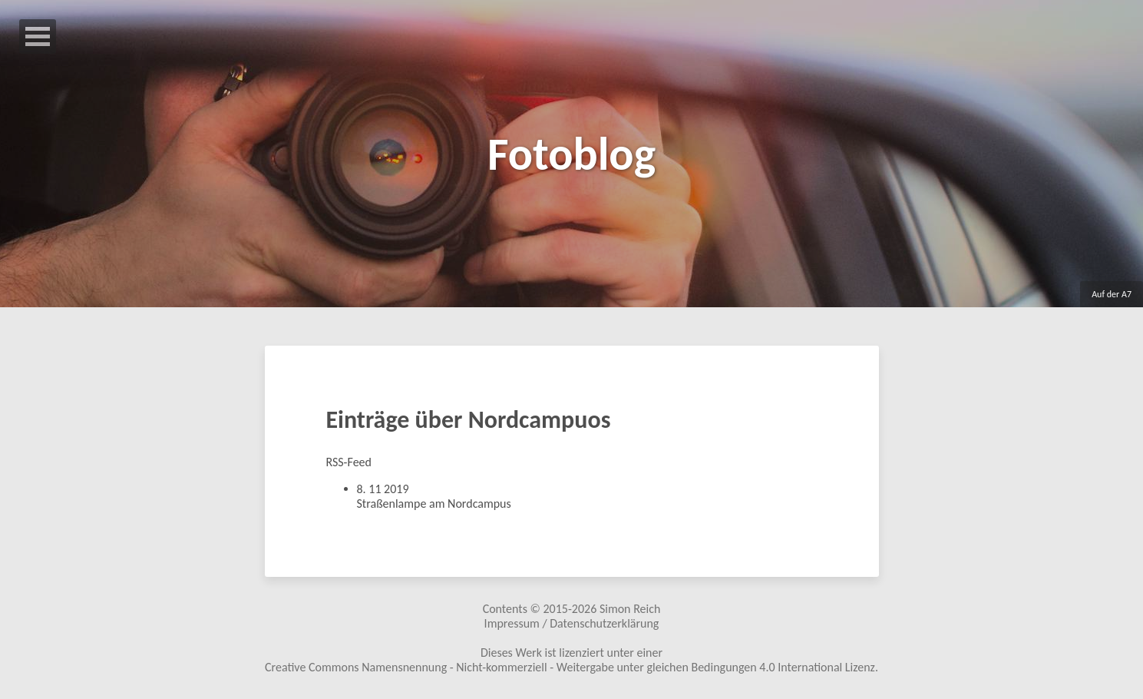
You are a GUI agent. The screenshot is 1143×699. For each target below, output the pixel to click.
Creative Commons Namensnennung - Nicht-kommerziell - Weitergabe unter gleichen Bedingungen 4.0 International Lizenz (570, 667)
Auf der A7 (1111, 294)
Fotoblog (571, 154)
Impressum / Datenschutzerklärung (571, 623)
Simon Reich (630, 608)
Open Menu (37, 36)
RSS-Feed (349, 462)
